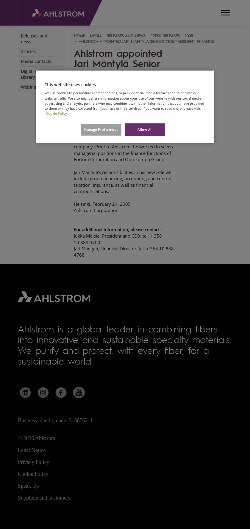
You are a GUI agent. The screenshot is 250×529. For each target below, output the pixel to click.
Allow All (145, 129)
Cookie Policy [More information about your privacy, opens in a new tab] (56, 113)
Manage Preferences (101, 129)
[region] (125, 106)
